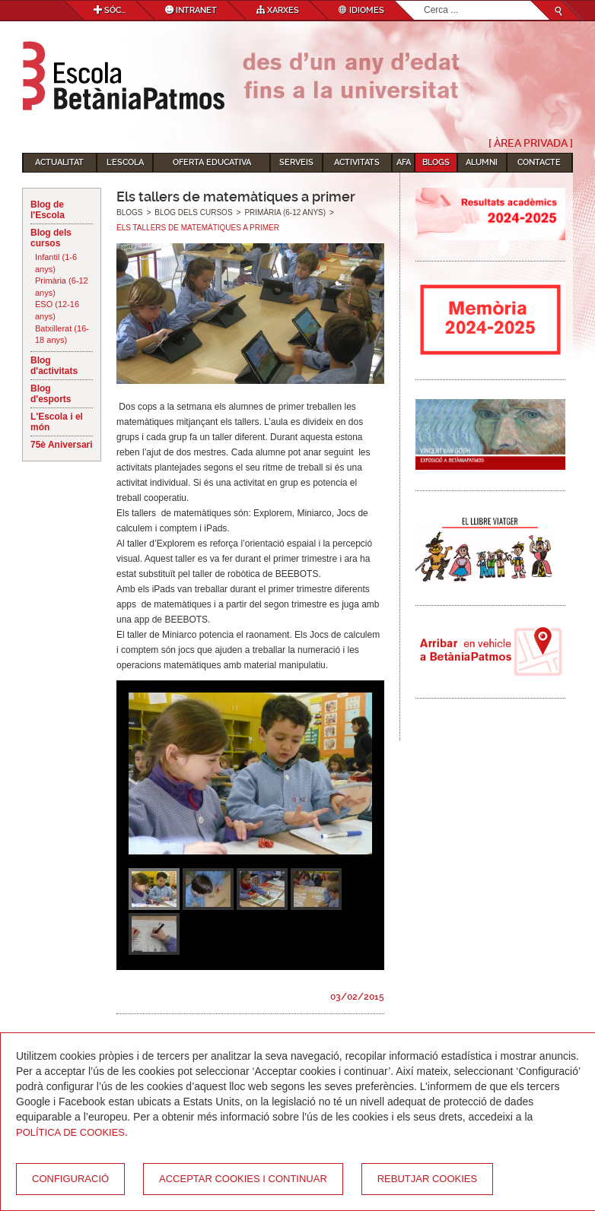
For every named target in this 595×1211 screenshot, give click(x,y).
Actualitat (59, 162)
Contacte (539, 162)
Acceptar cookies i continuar (243, 1178)
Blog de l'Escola (47, 209)
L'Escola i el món (56, 422)
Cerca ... (424, 1)
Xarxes (277, 10)
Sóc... (110, 10)
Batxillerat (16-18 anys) (62, 334)
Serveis (296, 162)
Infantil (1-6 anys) (56, 263)
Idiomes (361, 10)
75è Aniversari (61, 444)
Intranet (191, 10)
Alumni (482, 162)
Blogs (436, 162)
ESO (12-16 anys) (57, 310)
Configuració (70, 1178)
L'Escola (125, 162)
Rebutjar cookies (427, 1178)
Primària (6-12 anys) (61, 286)
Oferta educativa (212, 162)
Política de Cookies (70, 1132)
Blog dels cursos (51, 238)
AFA (403, 162)
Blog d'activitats (54, 365)
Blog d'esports (51, 393)
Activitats (357, 162)
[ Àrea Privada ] (530, 143)
